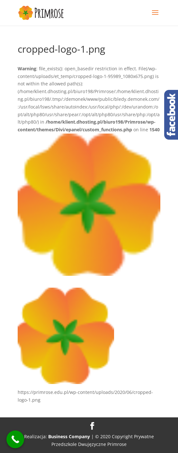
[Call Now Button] (15, 439)
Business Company (69, 436)
